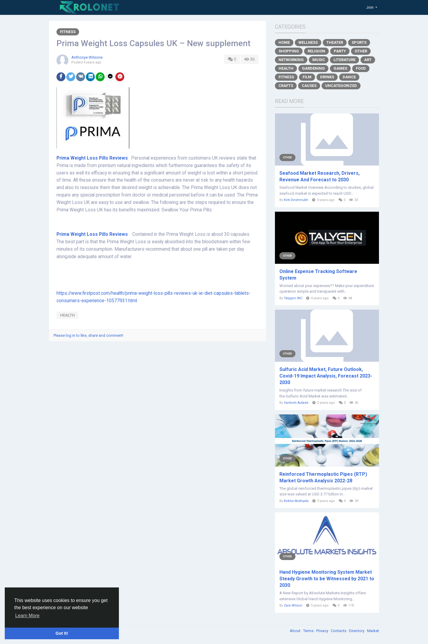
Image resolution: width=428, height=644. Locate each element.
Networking (291, 59)
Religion (316, 51)
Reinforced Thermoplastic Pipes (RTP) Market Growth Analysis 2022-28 (323, 477)
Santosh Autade (296, 403)
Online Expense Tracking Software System (318, 275)
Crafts (285, 85)
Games (340, 68)
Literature (344, 59)
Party (340, 51)
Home (284, 42)
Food (361, 68)
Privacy (322, 631)
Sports (359, 42)
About (295, 631)
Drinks (327, 77)
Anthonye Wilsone (87, 57)
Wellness (308, 42)
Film (307, 77)
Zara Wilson (293, 605)
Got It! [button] (62, 633)
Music (318, 59)
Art (368, 59)
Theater (334, 42)
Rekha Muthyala (296, 501)
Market (373, 631)
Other (361, 51)
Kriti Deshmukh (296, 200)
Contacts (339, 631)
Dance (349, 77)
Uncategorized (341, 85)
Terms (308, 631)
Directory (357, 631)
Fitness (67, 31)
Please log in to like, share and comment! (88, 335)
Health (285, 68)
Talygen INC (293, 298)
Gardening (313, 68)
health (67, 315)
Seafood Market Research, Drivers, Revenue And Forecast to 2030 (319, 176)
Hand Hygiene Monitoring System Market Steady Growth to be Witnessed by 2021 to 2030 (326, 578)
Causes (309, 85)
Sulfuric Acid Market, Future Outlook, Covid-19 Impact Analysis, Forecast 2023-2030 (325, 376)
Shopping (288, 51)
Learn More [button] (27, 615)
